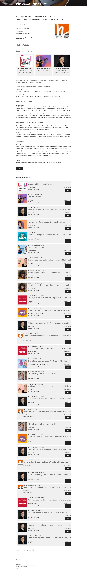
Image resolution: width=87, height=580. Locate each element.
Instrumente (27, 7)
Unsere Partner (19, 564)
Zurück (19, 168)
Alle (17, 7)
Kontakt (17, 562)
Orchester (42, 7)
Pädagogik (49, 7)
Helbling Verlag (27, 33)
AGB (17, 568)
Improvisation (35, 7)
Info (68, 190)
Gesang (21, 7)
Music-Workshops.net (31, 4)
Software (55, 7)
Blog (67, 7)
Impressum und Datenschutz (21, 566)
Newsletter (61, 7)
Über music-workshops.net (21, 559)
